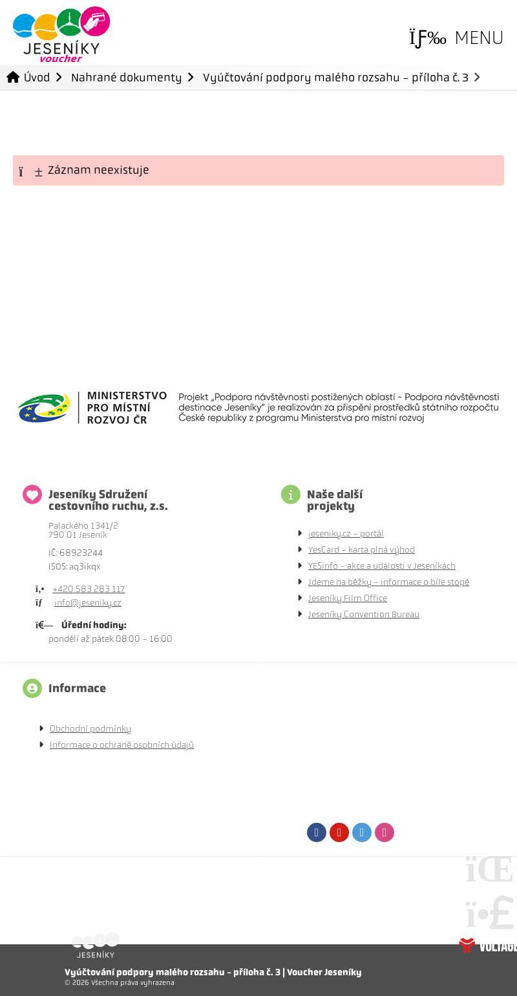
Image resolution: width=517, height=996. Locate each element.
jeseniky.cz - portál (346, 533)
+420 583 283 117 (88, 589)
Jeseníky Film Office (347, 598)
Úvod (61, 34)
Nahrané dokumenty (126, 77)
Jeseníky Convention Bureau (363, 614)
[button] (456, 38)
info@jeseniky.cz (87, 602)
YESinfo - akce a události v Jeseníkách (382, 565)
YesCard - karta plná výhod (361, 549)
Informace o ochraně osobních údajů (122, 744)
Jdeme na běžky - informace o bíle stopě (388, 582)
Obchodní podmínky (90, 728)
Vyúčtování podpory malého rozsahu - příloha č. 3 (336, 77)
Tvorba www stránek (488, 945)
